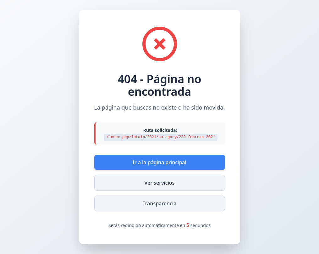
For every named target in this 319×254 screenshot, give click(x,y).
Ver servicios (160, 182)
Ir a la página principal (159, 162)
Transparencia (160, 203)
